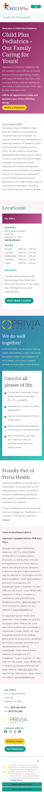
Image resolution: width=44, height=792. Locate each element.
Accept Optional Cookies (22, 784)
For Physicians (15, 749)
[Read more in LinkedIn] (19, 732)
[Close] (38, 761)
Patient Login (14, 741)
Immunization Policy (12, 124)
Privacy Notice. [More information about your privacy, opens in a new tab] (17, 780)
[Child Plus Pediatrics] (15, 6)
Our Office (9, 218)
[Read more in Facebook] (6, 732)
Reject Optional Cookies (22, 789)
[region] (22, 774)
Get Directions (12, 240)
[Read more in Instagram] (10, 732)
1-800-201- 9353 (25, 669)
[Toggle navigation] (35, 6)
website (6, 520)
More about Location (19, 300)
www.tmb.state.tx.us (23, 610)
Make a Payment (14, 107)
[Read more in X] (15, 732)
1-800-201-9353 (29, 602)
